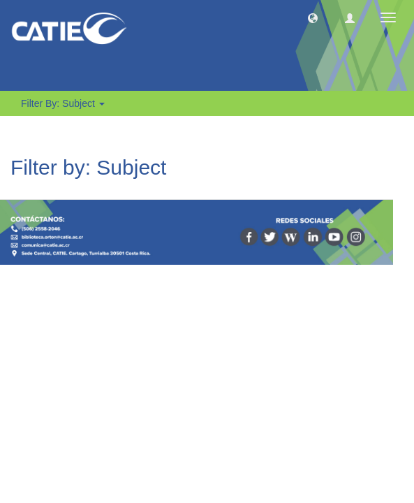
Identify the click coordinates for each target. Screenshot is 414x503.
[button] (312, 17)
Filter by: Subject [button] (63, 103)
